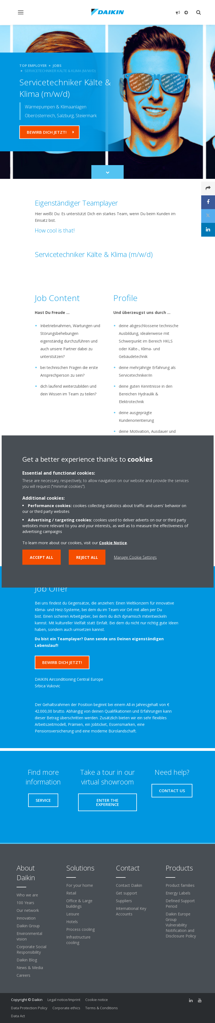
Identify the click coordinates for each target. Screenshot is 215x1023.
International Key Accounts (131, 911)
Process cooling (80, 929)
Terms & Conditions (101, 1007)
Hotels (72, 921)
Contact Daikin (129, 885)
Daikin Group (28, 925)
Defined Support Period (180, 903)
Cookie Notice (113, 542)
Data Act (18, 1015)
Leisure (72, 914)
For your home (79, 885)
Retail (71, 893)
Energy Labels (178, 893)
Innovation (26, 918)
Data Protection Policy (29, 1007)
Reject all (87, 557)
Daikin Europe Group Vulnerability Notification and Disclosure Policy (181, 925)
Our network (28, 910)
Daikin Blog (27, 959)
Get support (126, 893)
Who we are (27, 895)
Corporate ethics (66, 1007)
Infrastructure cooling (78, 939)
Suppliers (124, 900)
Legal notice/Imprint (63, 999)
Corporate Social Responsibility (31, 949)
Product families (180, 885)
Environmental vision (29, 936)
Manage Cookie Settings (135, 557)
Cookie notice (96, 999)
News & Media (30, 967)
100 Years (25, 902)
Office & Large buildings (79, 903)
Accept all (41, 557)
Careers (23, 975)
